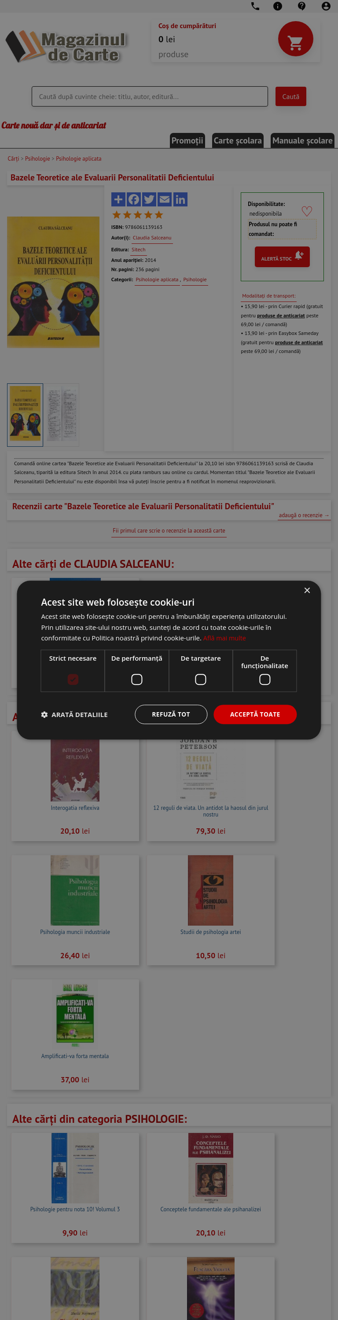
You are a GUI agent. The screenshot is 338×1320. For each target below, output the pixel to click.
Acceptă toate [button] (254, 714)
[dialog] (169, 660)
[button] (74, 714)
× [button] (307, 590)
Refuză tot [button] (170, 714)
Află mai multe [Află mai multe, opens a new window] (225, 637)
